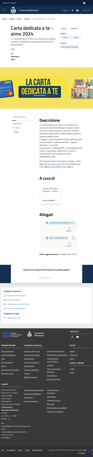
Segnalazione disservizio (32, 394)
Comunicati (74, 355)
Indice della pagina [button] (19, 117)
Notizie (72, 351)
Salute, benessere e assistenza (54, 370)
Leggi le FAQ (28, 397)
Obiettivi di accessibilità (55, 411)
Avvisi (19, 18)
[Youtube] (77, 10)
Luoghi (72, 369)
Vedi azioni (75, 28)
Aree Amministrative (8, 355)
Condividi (65, 28)
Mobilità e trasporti (30, 377)
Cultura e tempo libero (32, 355)
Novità (12, 18)
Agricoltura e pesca (53, 379)
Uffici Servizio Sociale (52, 164)
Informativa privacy (53, 400)
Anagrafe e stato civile (32, 351)
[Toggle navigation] (4, 9)
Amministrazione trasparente (53, 391)
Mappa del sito (37, 450)
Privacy (20, 450)
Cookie (27, 450)
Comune (27, 18)
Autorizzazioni (52, 375)
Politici (3, 366)
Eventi (72, 372)
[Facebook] (71, 10)
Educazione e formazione (55, 351)
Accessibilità (11, 450)
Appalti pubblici (29, 366)
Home (4, 18)
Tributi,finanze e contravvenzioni (52, 360)
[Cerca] (88, 10)
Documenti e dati (7, 373)
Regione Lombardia (9, 3)
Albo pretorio (51, 396)
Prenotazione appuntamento (34, 390)
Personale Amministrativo (10, 370)
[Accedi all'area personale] (84, 3)
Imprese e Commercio (31, 362)
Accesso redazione (85, 453)
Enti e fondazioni (7, 362)
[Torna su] (88, 452)
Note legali (50, 404)
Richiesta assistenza (31, 401)
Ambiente (50, 365)
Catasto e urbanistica (31, 370)
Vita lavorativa (29, 359)
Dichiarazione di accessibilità (57, 408)
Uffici (3, 359)
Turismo (27, 373)
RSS (2, 450)
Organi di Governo (7, 351)
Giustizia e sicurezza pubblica (57, 355)
